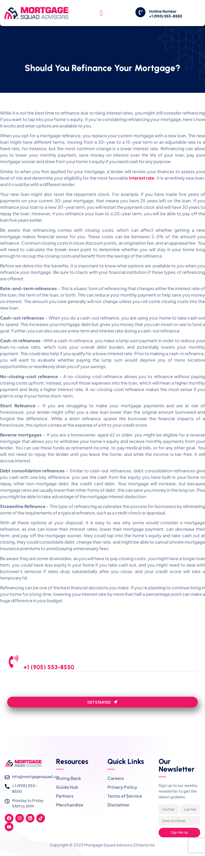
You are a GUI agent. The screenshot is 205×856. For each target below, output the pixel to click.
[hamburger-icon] (101, 13)
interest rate (141, 178)
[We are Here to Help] (14, 662)
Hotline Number (163, 11)
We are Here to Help (49, 660)
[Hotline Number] (140, 12)
